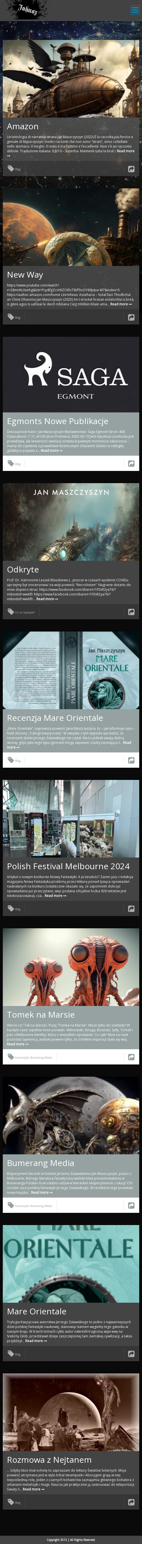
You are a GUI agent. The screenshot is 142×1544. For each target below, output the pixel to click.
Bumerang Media (40, 1162)
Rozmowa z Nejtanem (49, 1459)
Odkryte (23, 569)
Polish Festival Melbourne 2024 (68, 866)
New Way (25, 274)
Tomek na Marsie (41, 1014)
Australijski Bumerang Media (30, 1057)
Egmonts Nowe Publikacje (57, 421)
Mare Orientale (36, 1311)
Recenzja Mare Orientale (55, 717)
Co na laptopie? (21, 612)
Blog (14, 169)
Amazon (23, 126)
